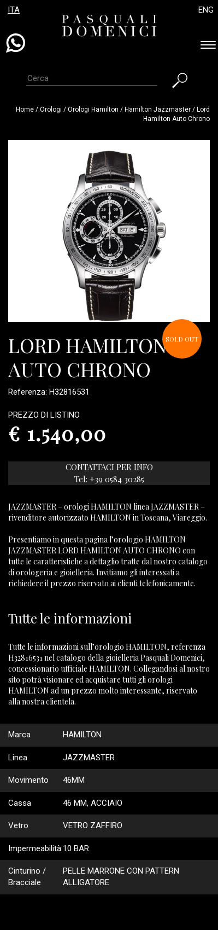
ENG (206, 10)
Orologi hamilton (93, 109)
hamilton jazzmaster (158, 109)
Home (25, 109)
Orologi (51, 109)
